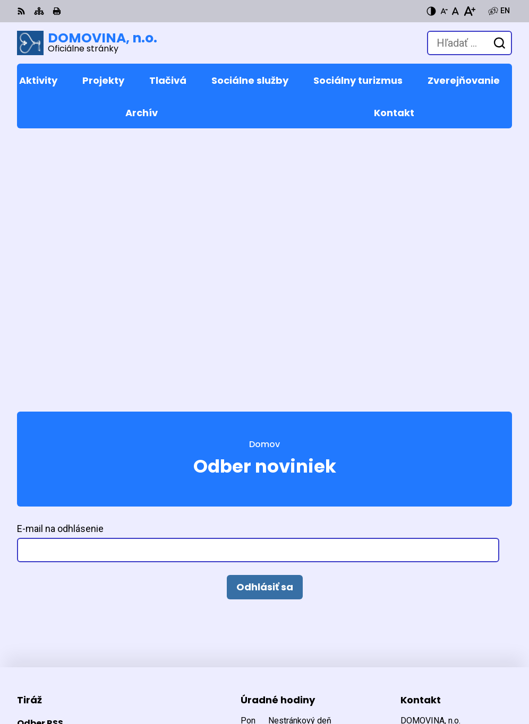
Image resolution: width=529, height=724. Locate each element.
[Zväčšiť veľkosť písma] (469, 11)
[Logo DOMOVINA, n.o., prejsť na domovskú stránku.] (87, 43)
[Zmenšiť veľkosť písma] (444, 11)
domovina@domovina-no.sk (456, 539)
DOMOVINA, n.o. (143, 681)
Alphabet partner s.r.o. (162, 667)
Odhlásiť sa (264, 320)
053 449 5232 (426, 526)
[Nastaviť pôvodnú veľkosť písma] (455, 11)
